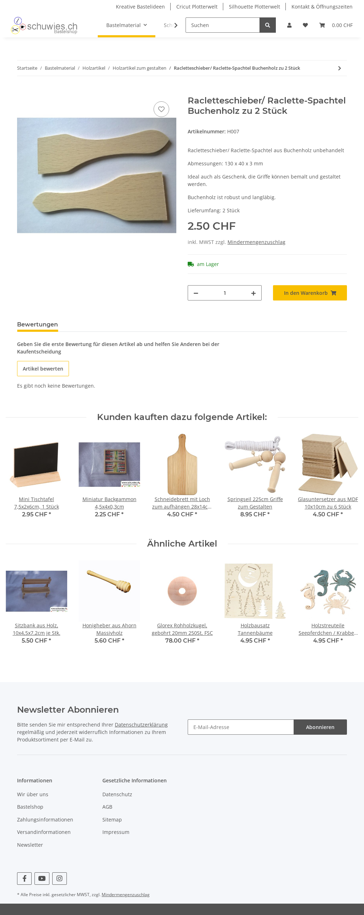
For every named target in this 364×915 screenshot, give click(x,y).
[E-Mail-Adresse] (241, 727)
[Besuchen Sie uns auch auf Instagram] (59, 878)
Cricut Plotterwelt (197, 6)
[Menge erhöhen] (253, 293)
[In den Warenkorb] (22, 92)
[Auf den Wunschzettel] (161, 109)
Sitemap (112, 819)
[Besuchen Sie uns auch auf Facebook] (24, 878)
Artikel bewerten (43, 368)
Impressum (115, 832)
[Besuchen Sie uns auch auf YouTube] (41, 878)
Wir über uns (32, 794)
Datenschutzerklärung (141, 724)
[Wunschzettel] (305, 25)
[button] (289, 25)
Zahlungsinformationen (45, 819)
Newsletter (30, 844)
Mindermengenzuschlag (256, 242)
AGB (107, 806)
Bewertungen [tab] (37, 324)
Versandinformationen (44, 832)
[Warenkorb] (336, 25)
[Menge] (224, 293)
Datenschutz (117, 794)
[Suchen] (223, 25)
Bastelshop (30, 806)
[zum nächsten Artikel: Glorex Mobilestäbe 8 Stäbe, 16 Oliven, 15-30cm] (339, 68)
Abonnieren (320, 727)
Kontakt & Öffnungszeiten (322, 6)
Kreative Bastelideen (140, 6)
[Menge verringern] (196, 293)
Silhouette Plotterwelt (254, 6)
